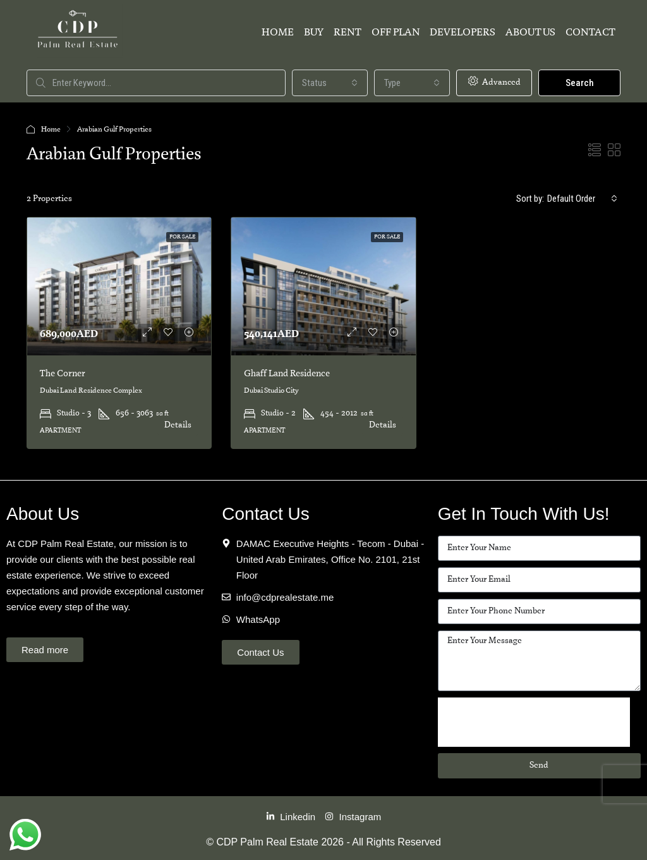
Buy (314, 33)
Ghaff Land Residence (287, 374)
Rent (347, 33)
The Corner (62, 374)
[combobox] (330, 83)
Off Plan (396, 33)
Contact (590, 33)
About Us (530, 33)
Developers (462, 33)
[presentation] (534, 722)
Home (278, 33)
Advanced (494, 81)
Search (579, 83)
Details (177, 425)
